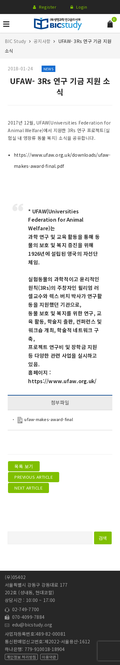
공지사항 (42, 41)
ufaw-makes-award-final (48, 419)
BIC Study (16, 41)
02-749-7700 (22, 609)
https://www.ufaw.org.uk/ (62, 381)
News (48, 68)
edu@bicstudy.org (28, 624)
